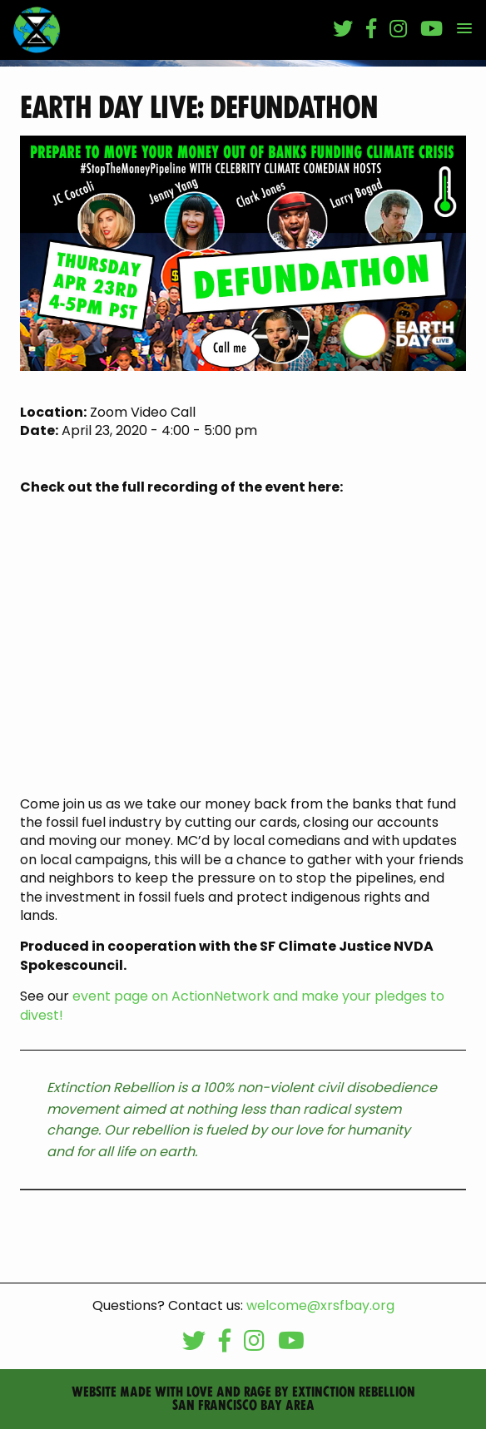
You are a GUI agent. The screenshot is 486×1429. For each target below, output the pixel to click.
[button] (464, 29)
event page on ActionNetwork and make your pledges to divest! (232, 1005)
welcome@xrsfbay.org (320, 1305)
